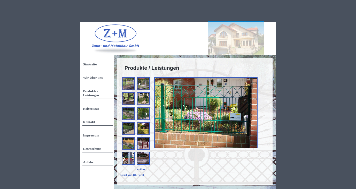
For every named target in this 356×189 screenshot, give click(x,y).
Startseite (90, 64)
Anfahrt (89, 162)
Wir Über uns (93, 78)
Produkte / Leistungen (91, 93)
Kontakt (89, 122)
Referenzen (91, 108)
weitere (141, 168)
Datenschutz (92, 149)
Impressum (91, 135)
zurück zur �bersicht (132, 175)
